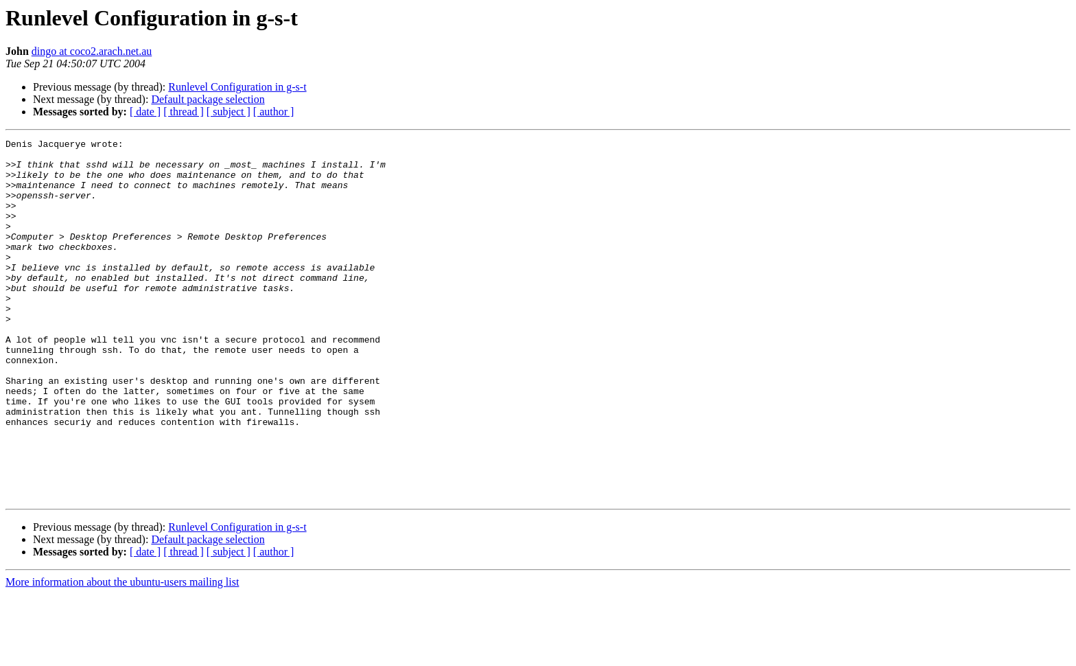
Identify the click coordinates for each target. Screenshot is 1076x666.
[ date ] (145, 111)
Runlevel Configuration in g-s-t (237, 87)
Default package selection (207, 99)
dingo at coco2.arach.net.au (92, 51)
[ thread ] (183, 111)
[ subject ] (228, 111)
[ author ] (273, 111)
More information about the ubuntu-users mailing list (122, 654)
